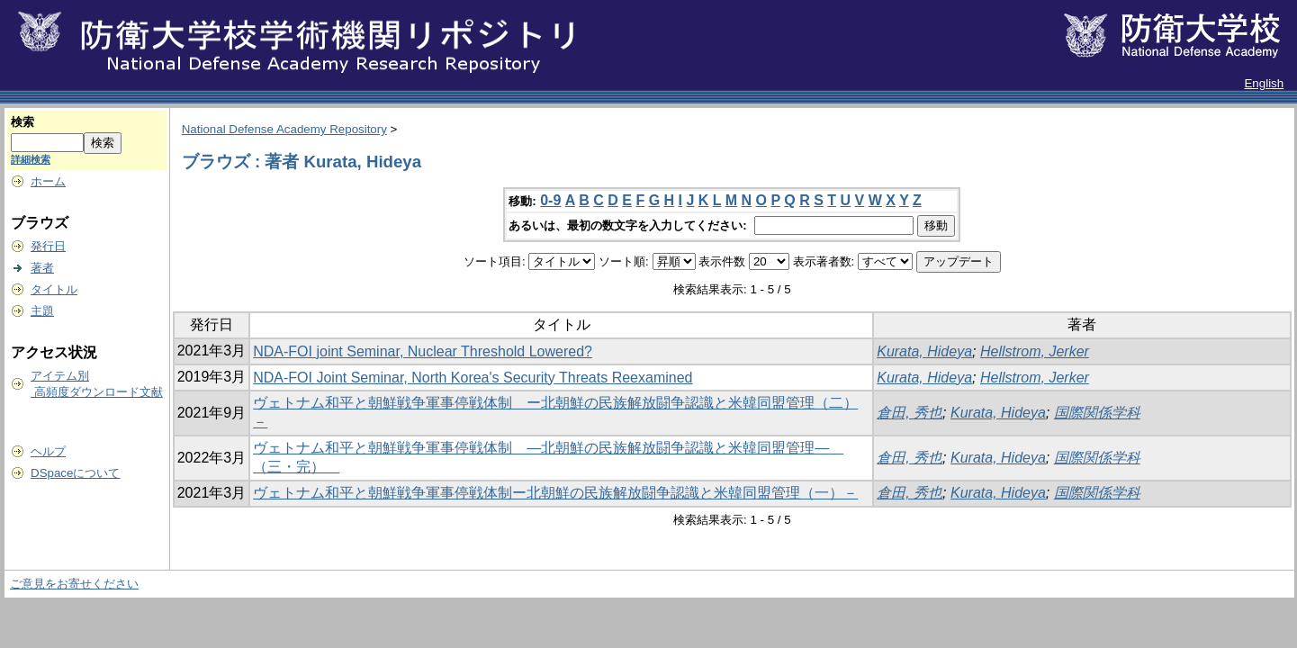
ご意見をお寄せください (74, 583)
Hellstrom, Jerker (1034, 351)
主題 (42, 311)
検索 (22, 122)
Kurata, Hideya (924, 351)
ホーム (48, 181)
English (1263, 83)
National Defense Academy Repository (284, 129)
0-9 (550, 200)
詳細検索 (30, 159)
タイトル (54, 289)
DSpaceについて (75, 473)
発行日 (48, 246)
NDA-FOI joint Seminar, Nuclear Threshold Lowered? (422, 351)
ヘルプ (48, 451)
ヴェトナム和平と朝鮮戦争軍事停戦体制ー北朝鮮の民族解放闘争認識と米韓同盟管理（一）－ (555, 492)
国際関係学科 (1097, 412)
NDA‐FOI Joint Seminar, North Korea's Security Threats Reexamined (472, 377)
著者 (42, 267)
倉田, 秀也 (909, 412)
